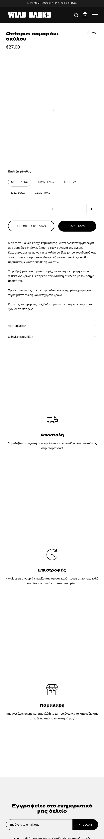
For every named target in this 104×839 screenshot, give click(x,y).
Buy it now (77, 226)
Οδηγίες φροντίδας (52, 337)
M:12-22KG (71, 182)
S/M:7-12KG (46, 182)
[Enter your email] (39, 824)
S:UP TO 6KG (19, 182)
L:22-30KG (18, 193)
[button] (91, 209)
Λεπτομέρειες (52, 326)
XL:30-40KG (43, 193)
